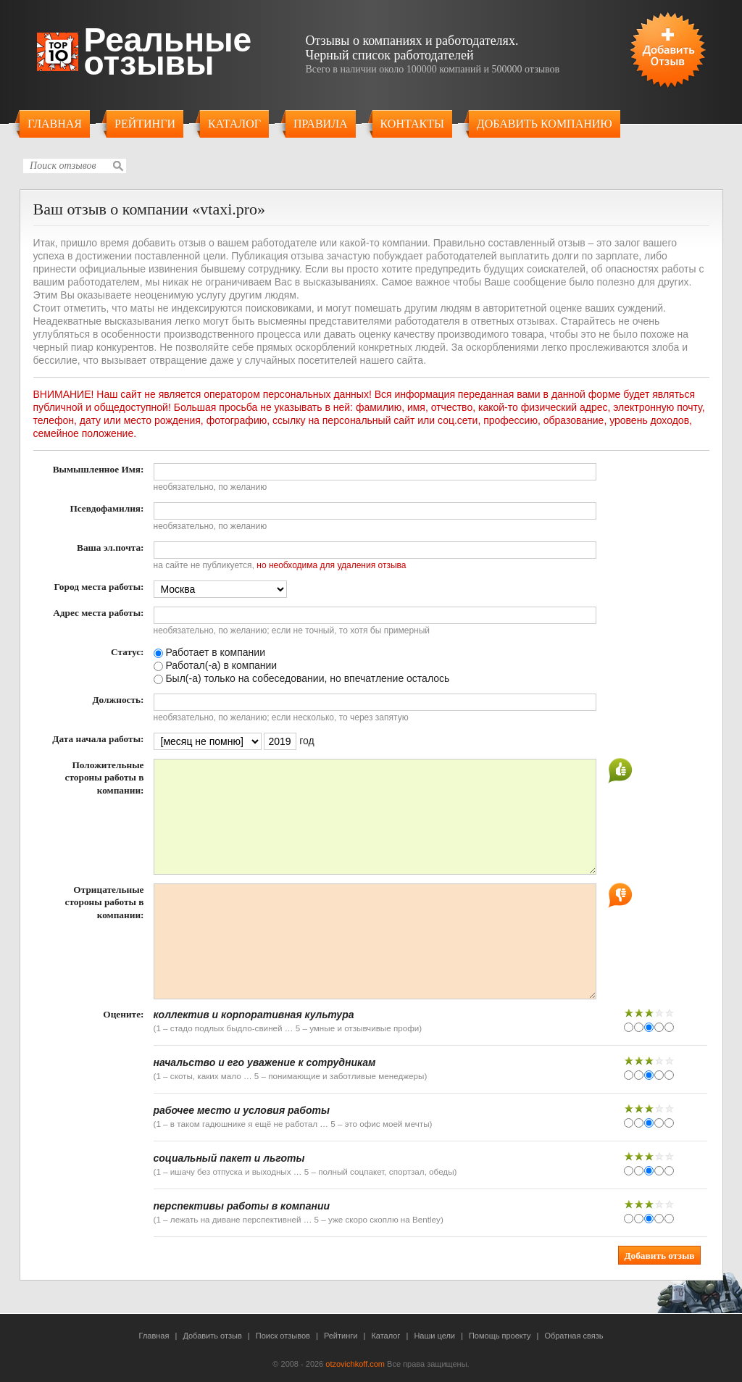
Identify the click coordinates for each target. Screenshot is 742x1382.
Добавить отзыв (212, 1335)
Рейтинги (144, 123)
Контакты (412, 123)
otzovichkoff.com (355, 1364)
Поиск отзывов (283, 1335)
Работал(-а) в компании (216, 665)
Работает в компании (209, 652)
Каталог (234, 123)
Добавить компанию (544, 123)
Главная (55, 123)
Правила (320, 123)
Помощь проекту (499, 1335)
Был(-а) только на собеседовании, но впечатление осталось (302, 678)
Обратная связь (573, 1335)
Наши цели (434, 1335)
